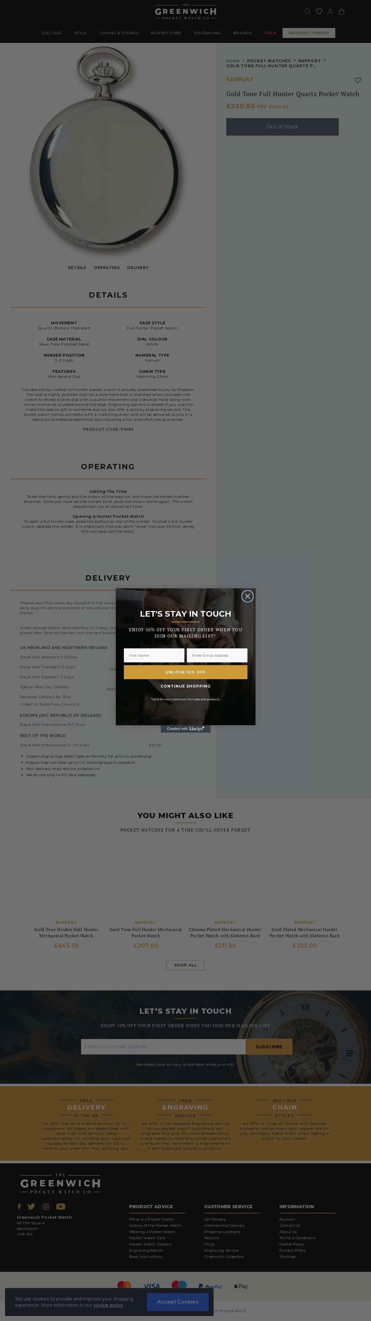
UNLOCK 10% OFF (185, 672)
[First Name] (154, 655)
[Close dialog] (247, 596)
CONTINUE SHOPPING (186, 686)
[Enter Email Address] (217, 655)
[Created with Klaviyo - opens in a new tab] (185, 729)
